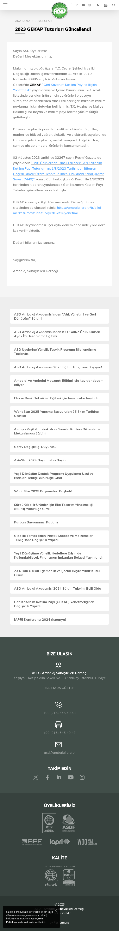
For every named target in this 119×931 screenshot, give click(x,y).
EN (97, 5)
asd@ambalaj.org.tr (59, 752)
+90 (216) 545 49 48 (59, 713)
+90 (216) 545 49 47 (59, 733)
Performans (61, 922)
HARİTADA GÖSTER (59, 688)
